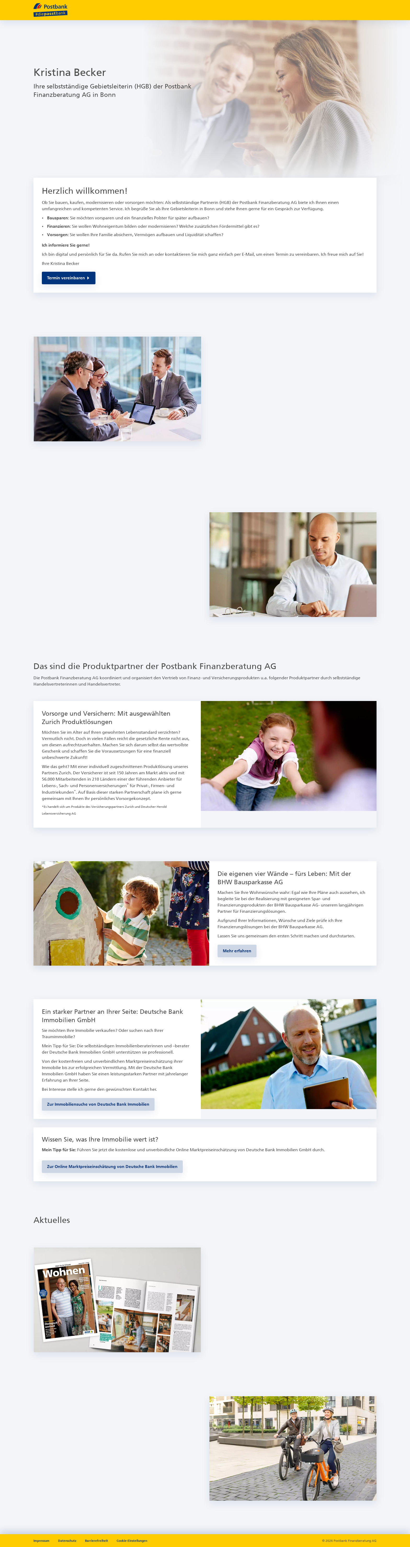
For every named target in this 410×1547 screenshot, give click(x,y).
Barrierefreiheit (97, 1541)
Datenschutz (67, 1541)
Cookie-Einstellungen (132, 1541)
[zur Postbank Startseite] (50, 10)
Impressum (41, 1541)
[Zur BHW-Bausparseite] (237, 951)
